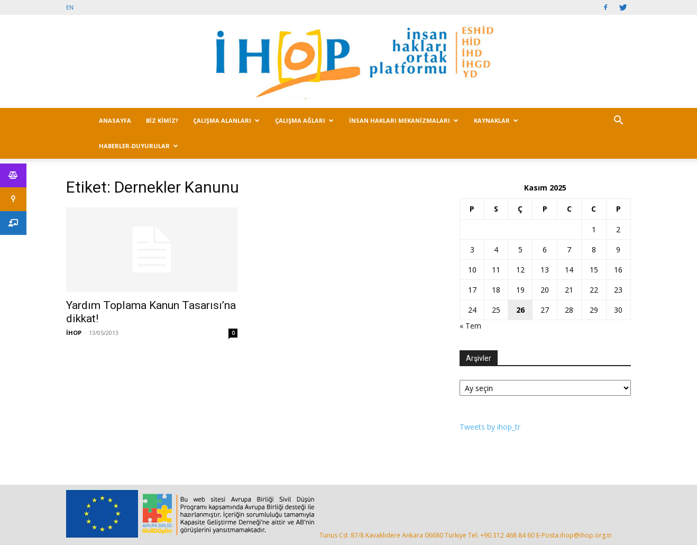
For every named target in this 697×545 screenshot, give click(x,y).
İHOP (73, 333)
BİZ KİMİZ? (162, 120)
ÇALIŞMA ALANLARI (226, 120)
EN (70, 7)
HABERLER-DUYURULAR (138, 146)
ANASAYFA (115, 120)
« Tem (470, 326)
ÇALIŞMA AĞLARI (304, 120)
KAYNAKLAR (496, 120)
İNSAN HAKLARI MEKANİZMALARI (403, 120)
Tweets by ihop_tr (490, 427)
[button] (618, 121)
